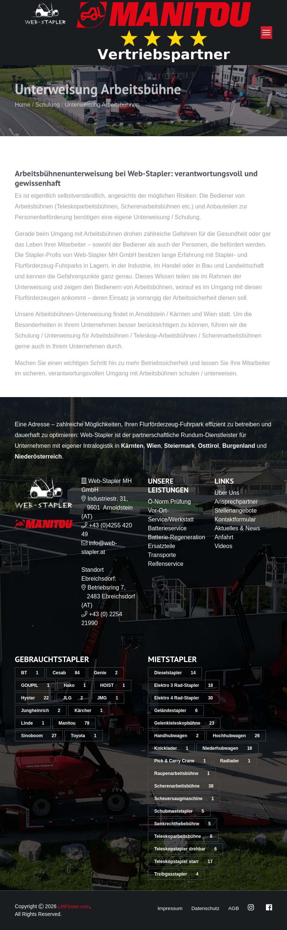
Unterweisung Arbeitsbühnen (103, 117)
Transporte (162, 564)
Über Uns (227, 493)
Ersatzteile (162, 555)
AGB (233, 908)
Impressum (168, 908)
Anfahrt (224, 537)
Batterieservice (167, 528)
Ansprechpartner (236, 501)
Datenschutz (204, 908)
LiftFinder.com (74, 906)
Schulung (48, 117)
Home (23, 117)
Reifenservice (166, 573)
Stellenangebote (236, 510)
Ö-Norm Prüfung (169, 501)
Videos (224, 546)
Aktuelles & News (238, 528)
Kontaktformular (235, 519)
